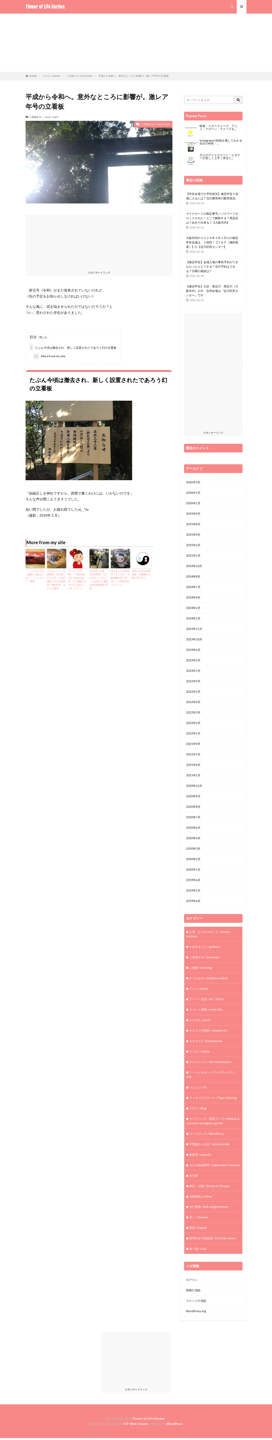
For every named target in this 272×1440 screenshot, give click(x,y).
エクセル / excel (199, 1021)
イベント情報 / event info (205, 1010)
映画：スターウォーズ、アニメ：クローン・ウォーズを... (218, 127)
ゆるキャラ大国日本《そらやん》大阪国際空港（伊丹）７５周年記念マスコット (120, 577)
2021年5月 (193, 755)
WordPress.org (196, 1313)
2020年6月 (193, 828)
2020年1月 (193, 870)
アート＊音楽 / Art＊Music (206, 1000)
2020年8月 (193, 807)
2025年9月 (193, 513)
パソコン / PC (198, 1088)
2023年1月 (193, 671)
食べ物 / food (198, 1250)
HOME (33, 76)
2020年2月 (193, 860)
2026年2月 (193, 492)
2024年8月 (193, 576)
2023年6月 (193, 650)
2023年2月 (193, 660)
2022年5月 (193, 692)
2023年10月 (194, 639)
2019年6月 (193, 881)
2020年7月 (193, 818)
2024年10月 (194, 566)
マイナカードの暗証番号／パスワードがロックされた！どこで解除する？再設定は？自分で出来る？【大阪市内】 (212, 218)
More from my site (49, 356)
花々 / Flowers (198, 1219)
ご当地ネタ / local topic (79, 75)
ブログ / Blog (198, 1109)
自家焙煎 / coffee (200, 1198)
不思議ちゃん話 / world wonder (209, 1145)
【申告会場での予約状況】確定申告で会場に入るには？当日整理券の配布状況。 (212, 196)
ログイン (192, 1281)
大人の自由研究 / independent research (214, 1166)
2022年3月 (193, 713)
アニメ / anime (198, 989)
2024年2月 (193, 608)
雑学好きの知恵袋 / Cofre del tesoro (212, 1240)
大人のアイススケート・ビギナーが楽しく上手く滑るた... (220, 156)
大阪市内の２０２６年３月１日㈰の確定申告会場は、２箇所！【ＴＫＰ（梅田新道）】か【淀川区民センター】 (212, 242)
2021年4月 (193, 765)
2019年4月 (193, 902)
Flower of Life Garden (45, 6)
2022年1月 (193, 734)
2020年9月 (193, 797)
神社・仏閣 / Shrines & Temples (209, 1187)
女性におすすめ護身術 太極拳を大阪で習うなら (141, 574)
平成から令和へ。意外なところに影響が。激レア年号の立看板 (133, 75)
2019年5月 (193, 891)
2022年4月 (193, 702)
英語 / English (198, 1229)
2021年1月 (193, 776)
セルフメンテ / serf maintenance (210, 1063)
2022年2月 (193, 723)
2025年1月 (193, 555)
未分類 (193, 1177)
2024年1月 (193, 618)
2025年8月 (193, 524)
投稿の (193, 1292)
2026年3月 (193, 482)
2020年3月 (193, 849)
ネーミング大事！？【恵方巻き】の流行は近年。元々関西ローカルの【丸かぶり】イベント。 (77, 579)
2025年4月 (193, 534)
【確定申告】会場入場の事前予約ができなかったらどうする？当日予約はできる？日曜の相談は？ (212, 266)
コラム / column (51, 75)
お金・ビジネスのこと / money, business (208, 935)
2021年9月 (193, 744)
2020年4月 (193, 839)
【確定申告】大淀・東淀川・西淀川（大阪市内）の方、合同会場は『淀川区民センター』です (212, 291)
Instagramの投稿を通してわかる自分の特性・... (221, 142)
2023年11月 (194, 629)
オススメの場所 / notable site (208, 1031)
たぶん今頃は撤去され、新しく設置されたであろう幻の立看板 (72, 347)
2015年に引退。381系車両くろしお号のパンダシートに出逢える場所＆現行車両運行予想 (99, 579)
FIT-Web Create (136, 1425)
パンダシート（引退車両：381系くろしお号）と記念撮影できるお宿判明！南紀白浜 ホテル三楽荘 (56, 579)
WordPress (175, 1425)
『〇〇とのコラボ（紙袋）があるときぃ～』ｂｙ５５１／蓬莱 (35, 576)
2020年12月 (194, 786)
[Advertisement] (136, 43)
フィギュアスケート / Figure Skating (213, 1099)
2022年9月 (193, 681)
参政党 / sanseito (200, 1156)
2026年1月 (193, 503)
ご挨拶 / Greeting (200, 968)
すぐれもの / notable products (208, 979)
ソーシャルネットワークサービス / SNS (210, 1076)
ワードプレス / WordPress (206, 1135)
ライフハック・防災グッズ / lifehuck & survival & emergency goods (212, 1122)
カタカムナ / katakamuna (205, 1042)
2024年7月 (193, 587)
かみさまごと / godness (204, 947)
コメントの (196, 1302)
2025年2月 (193, 545)
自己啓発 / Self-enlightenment (208, 1208)
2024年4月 (193, 597)
